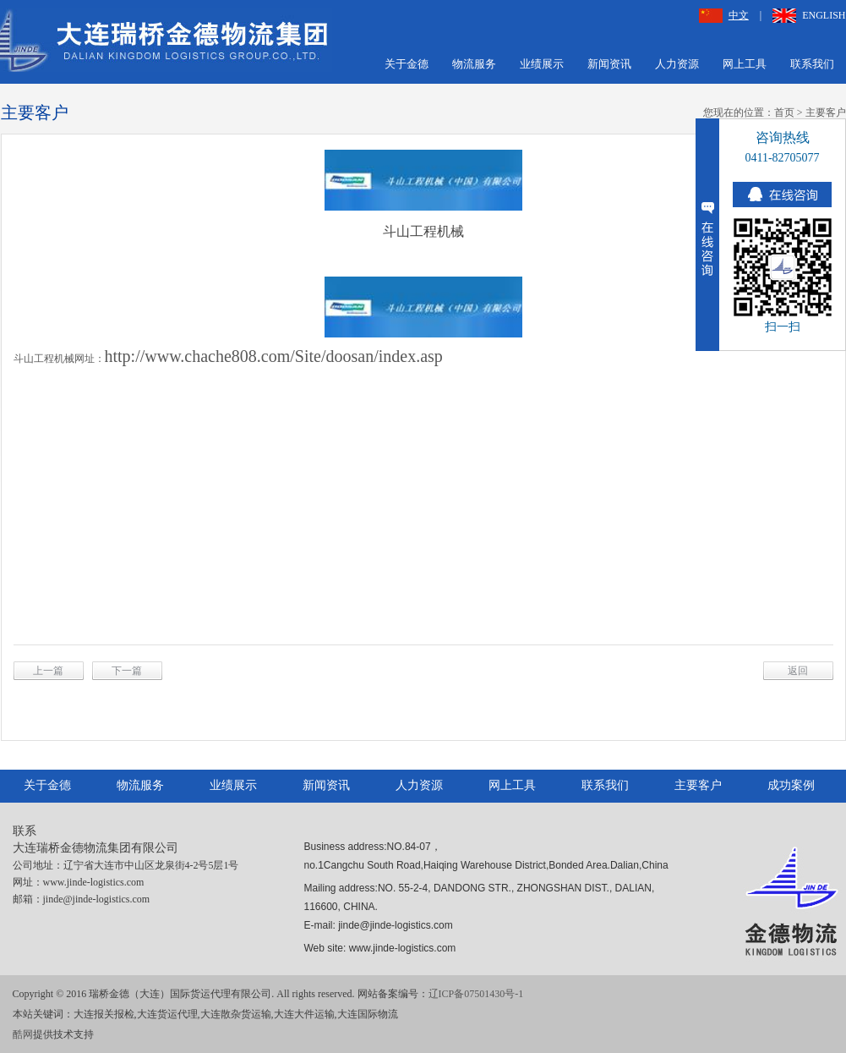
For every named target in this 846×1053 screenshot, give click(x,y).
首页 (784, 112)
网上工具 (745, 64)
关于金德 (406, 64)
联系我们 (812, 64)
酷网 (23, 1034)
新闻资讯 (609, 64)
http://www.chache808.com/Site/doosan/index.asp (274, 356)
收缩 (707, 234)
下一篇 (127, 671)
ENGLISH (808, 15)
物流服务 (474, 64)
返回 (798, 671)
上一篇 (48, 671)
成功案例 (791, 785)
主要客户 (825, 112)
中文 (724, 15)
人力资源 (677, 64)
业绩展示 (542, 64)
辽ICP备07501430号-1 (476, 994)
